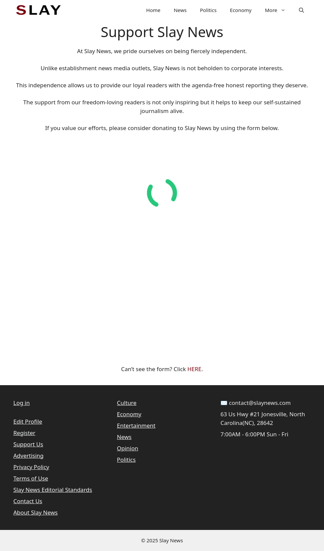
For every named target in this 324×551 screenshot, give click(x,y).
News (180, 10)
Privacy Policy (31, 467)
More (278, 10)
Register (24, 433)
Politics (208, 10)
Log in (21, 403)
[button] (301, 10)
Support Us (28, 444)
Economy (241, 10)
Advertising (28, 455)
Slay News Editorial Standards (52, 489)
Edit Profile (27, 421)
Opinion (127, 448)
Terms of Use (30, 478)
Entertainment (136, 425)
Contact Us (27, 501)
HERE (194, 369)
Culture (127, 403)
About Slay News (35, 512)
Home (153, 10)
